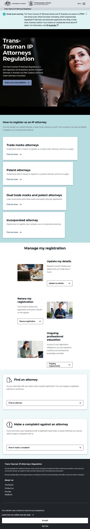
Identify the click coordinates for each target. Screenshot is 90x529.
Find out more (12, 154)
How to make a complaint (19, 447)
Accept (45, 520)
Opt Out (45, 526)
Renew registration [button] (27, 321)
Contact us (9, 488)
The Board (9, 485)
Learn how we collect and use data (16, 515)
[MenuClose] (81, 4)
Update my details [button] (56, 283)
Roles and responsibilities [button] (15, 82)
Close (82, 14)
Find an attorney (15, 403)
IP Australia (51, 25)
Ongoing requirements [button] (54, 365)
